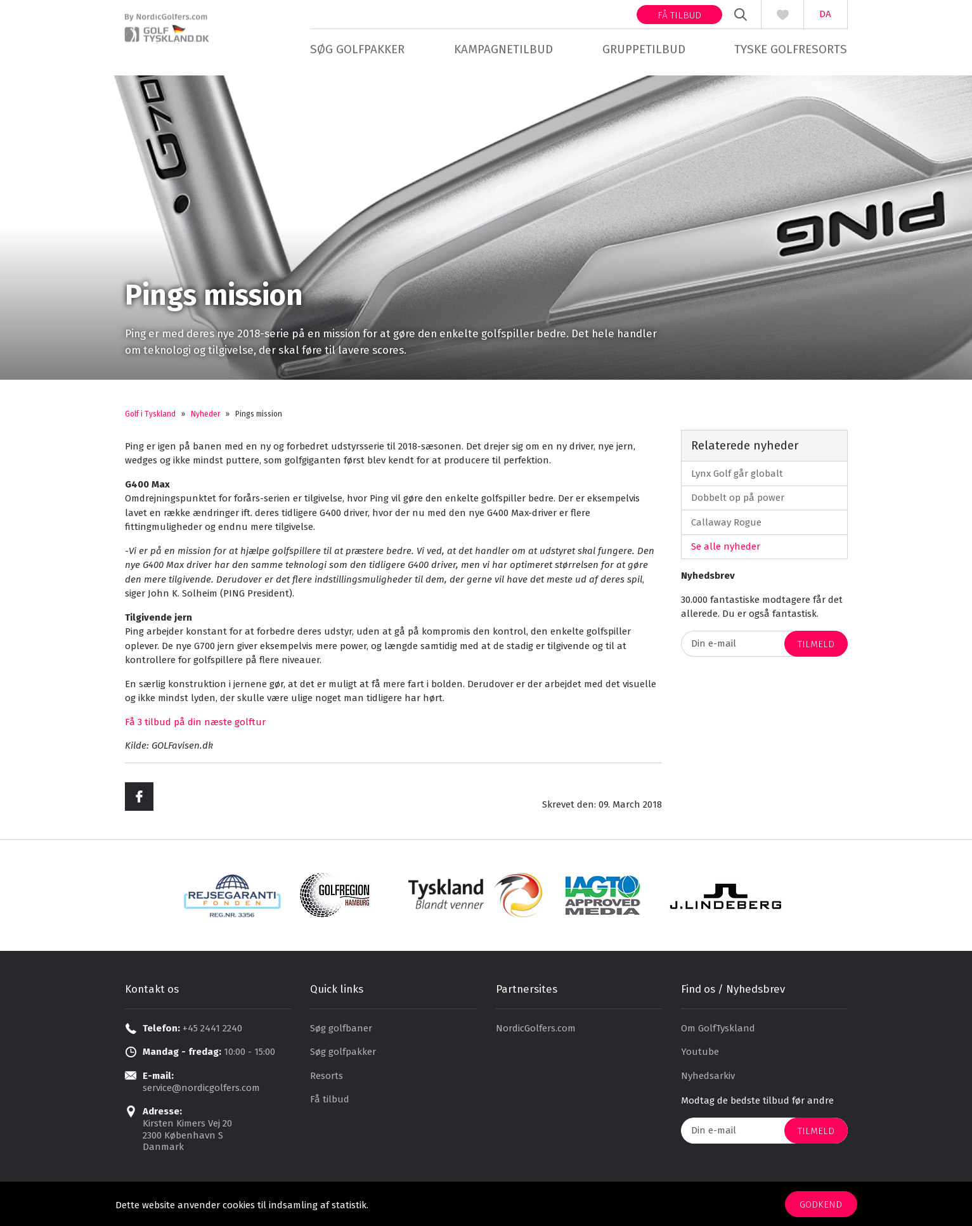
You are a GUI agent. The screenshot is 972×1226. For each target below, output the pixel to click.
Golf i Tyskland (150, 417)
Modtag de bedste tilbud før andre (757, 1105)
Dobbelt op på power (737, 501)
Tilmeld (816, 648)
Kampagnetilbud (503, 49)
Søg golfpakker (357, 49)
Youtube (700, 1056)
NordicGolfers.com (536, 1032)
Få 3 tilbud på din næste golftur (195, 726)
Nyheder (205, 417)
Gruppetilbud (643, 49)
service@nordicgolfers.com (201, 1091)
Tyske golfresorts (790, 49)
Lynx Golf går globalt (737, 477)
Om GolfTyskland (718, 1032)
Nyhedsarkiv (708, 1079)
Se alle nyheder (725, 550)
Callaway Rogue (726, 526)
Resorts (326, 1079)
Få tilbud (679, 15)
